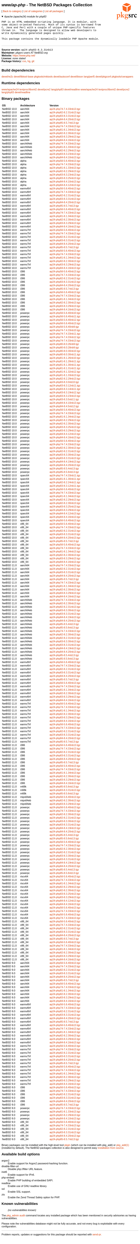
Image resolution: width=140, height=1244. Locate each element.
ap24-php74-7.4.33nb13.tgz (64, 114)
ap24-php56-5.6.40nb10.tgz (64, 318)
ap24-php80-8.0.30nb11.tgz (64, 360)
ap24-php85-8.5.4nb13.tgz (64, 474)
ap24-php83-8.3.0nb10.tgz (64, 387)
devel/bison (76, 82)
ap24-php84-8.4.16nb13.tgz (64, 145)
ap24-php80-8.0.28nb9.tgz (64, 353)
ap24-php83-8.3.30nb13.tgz (64, 460)
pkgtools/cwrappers (122, 82)
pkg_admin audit (16, 1221)
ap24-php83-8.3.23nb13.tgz (64, 159)
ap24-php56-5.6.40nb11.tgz (64, 322)
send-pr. (97, 1240)
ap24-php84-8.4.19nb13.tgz (64, 467)
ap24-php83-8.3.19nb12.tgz (64, 398)
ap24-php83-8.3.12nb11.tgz (64, 391)
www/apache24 (10, 95)
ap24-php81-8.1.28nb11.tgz (64, 367)
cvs (24, 66)
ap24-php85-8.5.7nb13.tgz (64, 128)
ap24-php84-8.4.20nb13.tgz (64, 125)
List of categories (33, 11)
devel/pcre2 (43, 95)
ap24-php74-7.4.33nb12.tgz (64, 342)
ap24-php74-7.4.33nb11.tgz (64, 339)
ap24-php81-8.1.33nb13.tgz (64, 152)
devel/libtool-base (23, 82)
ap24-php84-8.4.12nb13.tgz (64, 190)
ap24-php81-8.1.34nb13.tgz (64, 135)
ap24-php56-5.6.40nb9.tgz (64, 332)
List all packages (54, 11)
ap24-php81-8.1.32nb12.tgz (64, 377)
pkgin (67, 1150)
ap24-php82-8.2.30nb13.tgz (64, 138)
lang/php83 (57, 95)
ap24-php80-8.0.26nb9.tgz (64, 349)
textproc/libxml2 (28, 95)
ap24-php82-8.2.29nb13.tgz (64, 156)
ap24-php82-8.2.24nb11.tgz (64, 488)
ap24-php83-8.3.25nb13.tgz (64, 183)
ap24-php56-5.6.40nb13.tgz (64, 166)
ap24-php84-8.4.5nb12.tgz (64, 411)
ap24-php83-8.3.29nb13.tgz (64, 142)
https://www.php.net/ (24, 61)
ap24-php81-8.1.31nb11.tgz (64, 373)
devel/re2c (7, 82)
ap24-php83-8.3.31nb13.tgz (64, 121)
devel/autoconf (61, 82)
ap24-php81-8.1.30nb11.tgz (64, 370)
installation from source (111, 1153)
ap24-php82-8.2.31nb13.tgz (64, 118)
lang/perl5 (89, 82)
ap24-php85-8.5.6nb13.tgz (64, 477)
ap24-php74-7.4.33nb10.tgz (64, 335)
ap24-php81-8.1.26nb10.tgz (64, 363)
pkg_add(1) (122, 1150)
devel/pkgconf (103, 82)
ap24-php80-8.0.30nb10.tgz (64, 356)
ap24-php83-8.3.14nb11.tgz (64, 394)
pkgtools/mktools (43, 82)
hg (28, 66)
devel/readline (72, 95)
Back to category (12, 11)
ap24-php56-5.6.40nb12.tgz (64, 325)
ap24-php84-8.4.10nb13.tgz (64, 163)
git (33, 66)
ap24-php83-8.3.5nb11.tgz (64, 405)
